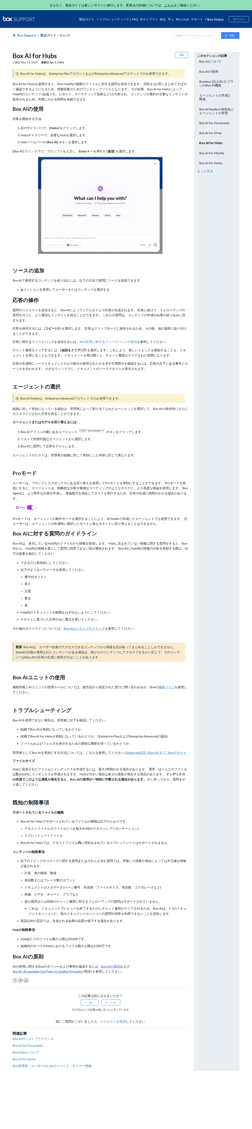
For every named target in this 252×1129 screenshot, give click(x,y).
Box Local (182, 19)
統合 (163, 19)
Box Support (26, 35)
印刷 (181, 54)
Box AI (65, 35)
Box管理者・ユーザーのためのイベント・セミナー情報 (52, 1066)
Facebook (15, 980)
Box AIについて (210, 61)
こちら (169, 5)
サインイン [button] (239, 19)
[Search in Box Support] (197, 35)
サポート (197, 19)
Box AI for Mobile (211, 153)
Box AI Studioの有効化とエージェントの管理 (216, 111)
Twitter (20, 980)
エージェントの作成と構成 (215, 97)
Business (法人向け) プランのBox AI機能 (216, 83)
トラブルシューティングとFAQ (117, 19)
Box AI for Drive (210, 133)
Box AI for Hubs (210, 143)
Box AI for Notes (24, 1059)
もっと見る (205, 171)
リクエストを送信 (113, 1021)
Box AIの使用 (208, 71)
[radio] (89, 1002)
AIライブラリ (149, 19)
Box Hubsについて (26, 1052)
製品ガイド (86, 19)
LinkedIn (26, 980)
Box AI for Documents (28, 1045)
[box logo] (19, 18)
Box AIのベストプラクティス (33, 1039)
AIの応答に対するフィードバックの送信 (108, 342)
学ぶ (171, 19)
